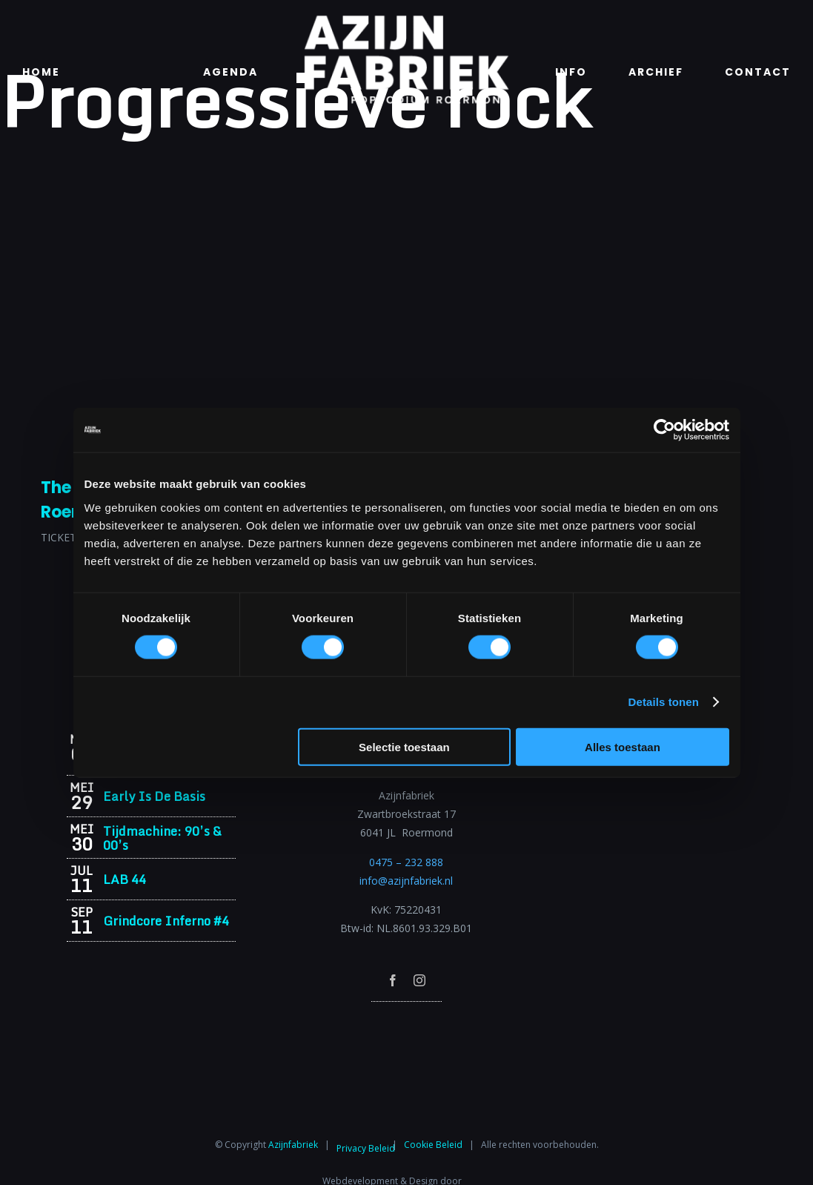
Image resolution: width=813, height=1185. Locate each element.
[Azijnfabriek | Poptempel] (406, 1021)
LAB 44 (124, 879)
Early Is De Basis (154, 796)
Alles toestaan (622, 746)
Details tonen (663, 702)
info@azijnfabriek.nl (406, 881)
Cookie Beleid (433, 1144)
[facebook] (393, 980)
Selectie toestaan (404, 746)
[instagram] (419, 980)
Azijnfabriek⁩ (293, 1144)
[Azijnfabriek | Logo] (406, 20)
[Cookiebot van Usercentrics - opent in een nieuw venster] (664, 430)
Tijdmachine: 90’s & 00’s (162, 838)
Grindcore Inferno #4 (166, 921)
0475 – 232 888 (406, 862)
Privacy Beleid (365, 1148)
